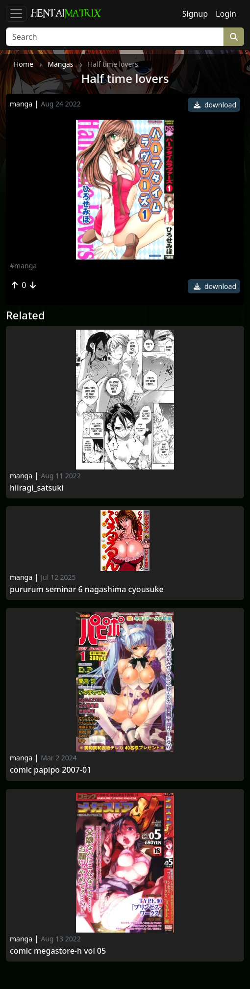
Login (226, 13)
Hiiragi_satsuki (37, 488)
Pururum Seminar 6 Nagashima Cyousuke (87, 589)
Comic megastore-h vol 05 (58, 951)
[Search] (115, 36)
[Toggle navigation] (16, 14)
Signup (195, 13)
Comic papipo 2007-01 (50, 770)
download (215, 104)
